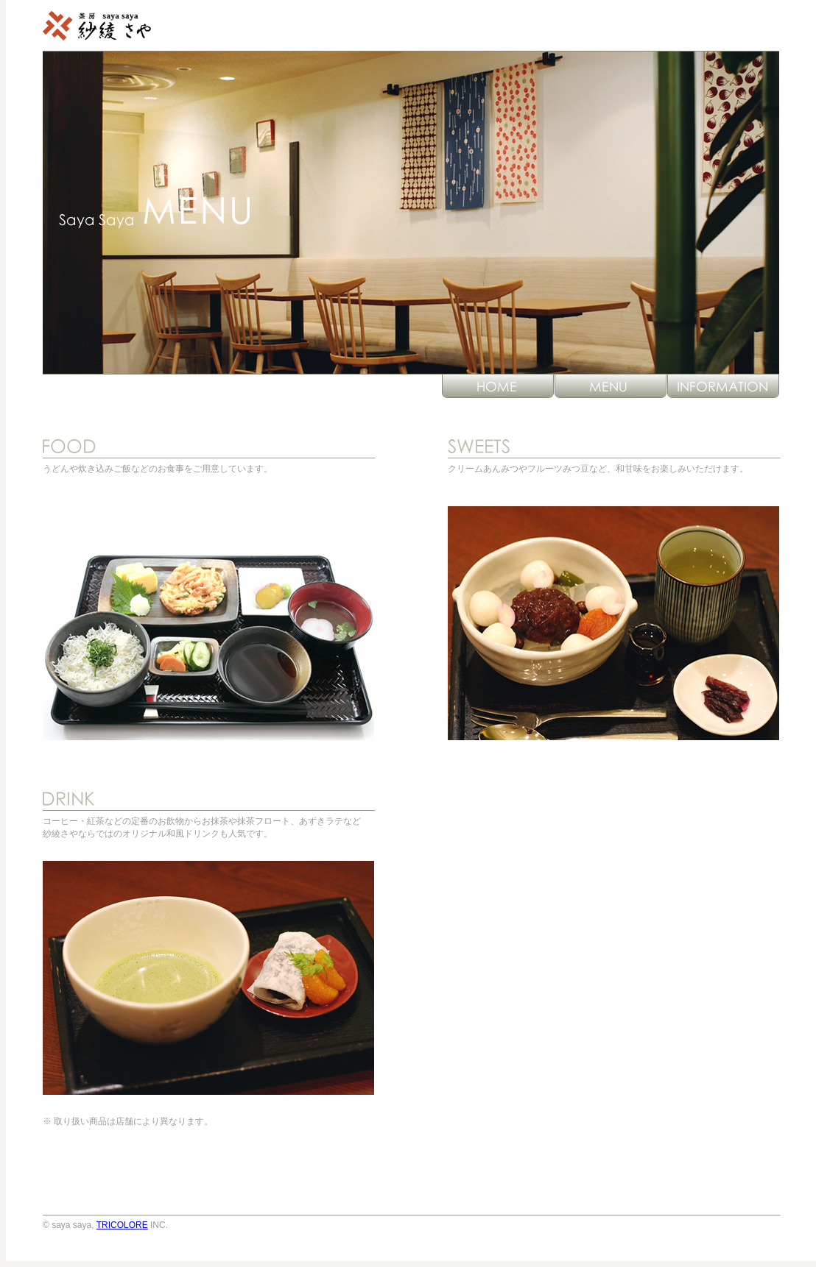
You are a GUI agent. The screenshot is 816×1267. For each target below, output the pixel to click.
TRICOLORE (122, 1225)
